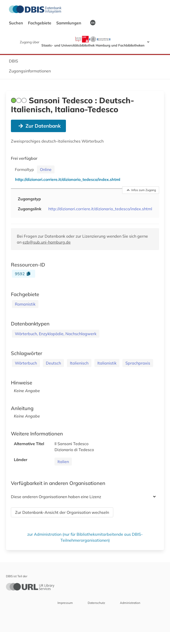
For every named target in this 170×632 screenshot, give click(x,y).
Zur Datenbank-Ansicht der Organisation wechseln (62, 512)
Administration (130, 603)
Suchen (16, 22)
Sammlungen (69, 22)
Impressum (65, 603)
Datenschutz (96, 603)
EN (92, 22)
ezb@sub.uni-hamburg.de (47, 242)
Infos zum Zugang (141, 190)
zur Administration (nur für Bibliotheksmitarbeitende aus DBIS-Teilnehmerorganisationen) (85, 537)
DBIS (13, 60)
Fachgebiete (40, 22)
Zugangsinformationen (30, 70)
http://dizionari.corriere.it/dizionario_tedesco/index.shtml (100, 208)
